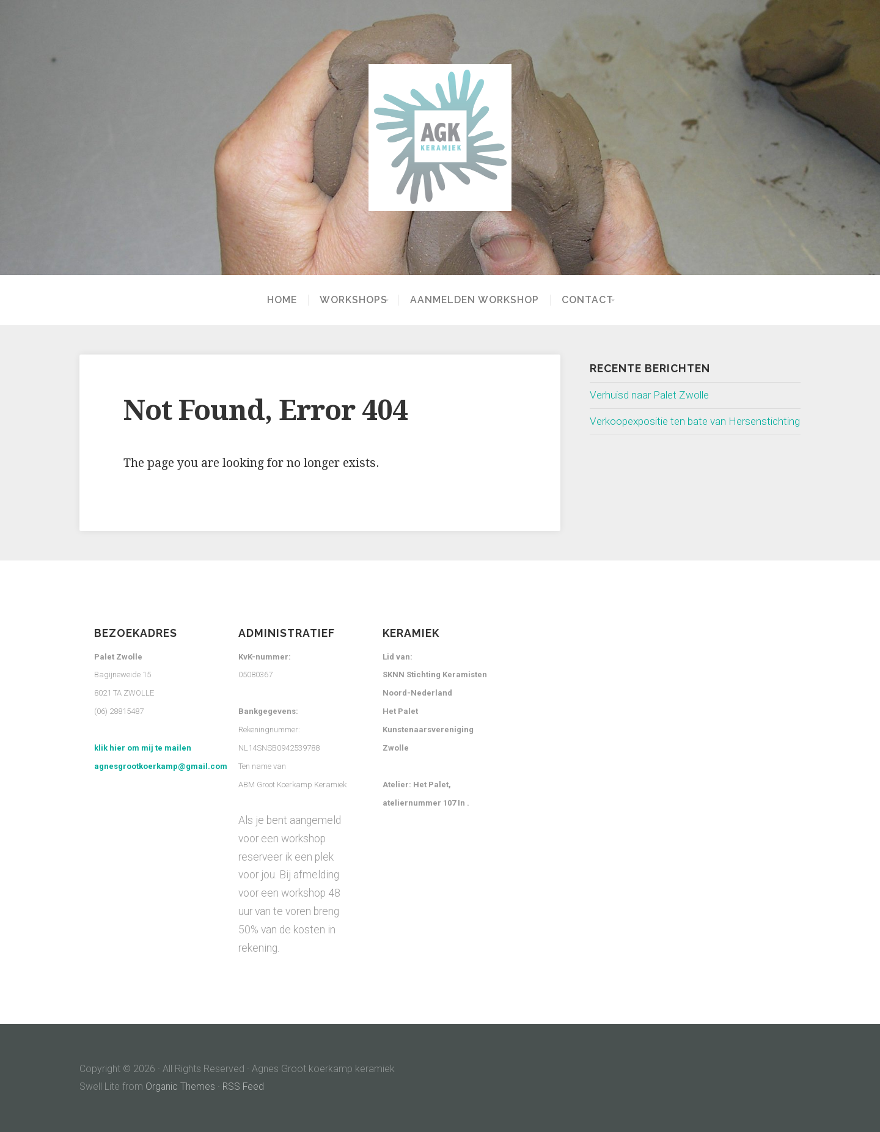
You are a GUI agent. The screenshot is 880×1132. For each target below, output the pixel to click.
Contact (588, 300)
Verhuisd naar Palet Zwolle (651, 395)
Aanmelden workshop (474, 300)
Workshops (345, 300)
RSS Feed (244, 1086)
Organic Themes (180, 1086)
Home (273, 300)
